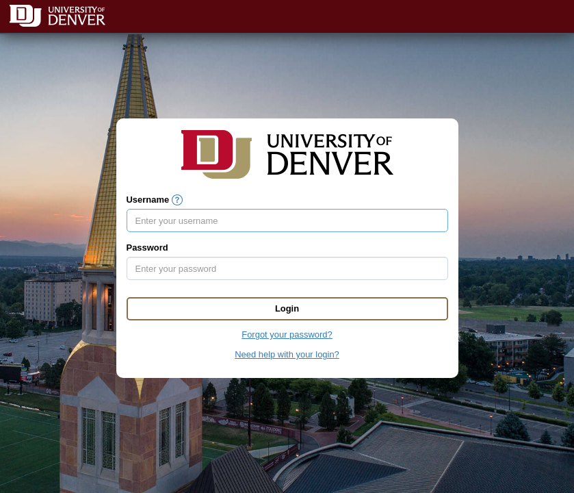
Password (147, 247)
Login (287, 308)
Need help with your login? (287, 354)
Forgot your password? (287, 334)
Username (148, 199)
